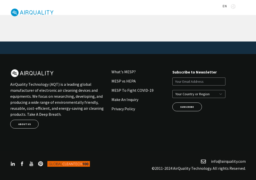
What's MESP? (123, 71)
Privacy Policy (123, 108)
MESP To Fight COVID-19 (132, 90)
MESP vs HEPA (123, 81)
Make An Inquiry (124, 99)
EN (229, 6)
